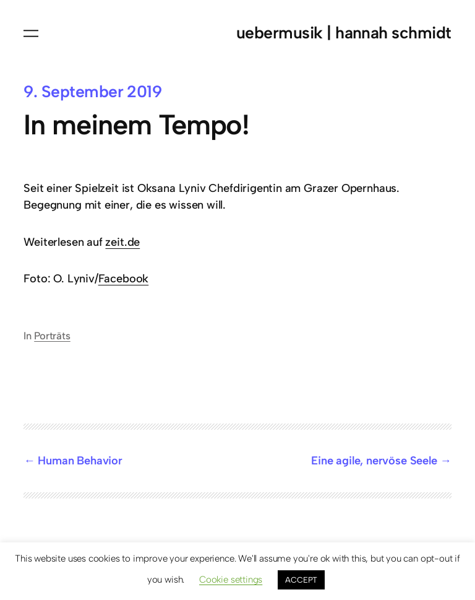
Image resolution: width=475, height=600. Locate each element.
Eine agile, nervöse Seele (374, 460)
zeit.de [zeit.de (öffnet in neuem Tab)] (122, 242)
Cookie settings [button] (230, 579)
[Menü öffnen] (31, 33)
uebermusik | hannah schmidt (343, 33)
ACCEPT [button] (301, 580)
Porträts (52, 335)
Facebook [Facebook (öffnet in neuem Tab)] (123, 278)
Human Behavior (80, 460)
